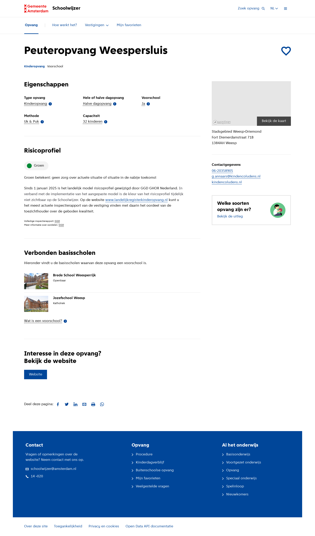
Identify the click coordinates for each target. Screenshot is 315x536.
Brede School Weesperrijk (74, 275)
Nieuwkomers (235, 494)
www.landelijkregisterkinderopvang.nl (136, 200)
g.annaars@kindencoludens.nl (236, 176)
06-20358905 (222, 171)
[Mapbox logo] (222, 122)
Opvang (31, 25)
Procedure (142, 454)
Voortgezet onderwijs (241, 462)
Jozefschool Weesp (69, 298)
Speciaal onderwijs (239, 478)
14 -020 (34, 476)
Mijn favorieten (129, 25)
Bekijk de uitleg (230, 216)
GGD (57, 221)
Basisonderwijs (236, 454)
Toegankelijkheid (68, 526)
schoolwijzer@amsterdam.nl (51, 469)
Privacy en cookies (104, 526)
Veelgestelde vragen (150, 486)
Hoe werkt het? (64, 25)
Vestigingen (97, 25)
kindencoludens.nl (227, 182)
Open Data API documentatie (149, 526)
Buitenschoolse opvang (153, 470)
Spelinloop (233, 486)
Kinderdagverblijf (148, 462)
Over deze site (36, 526)
